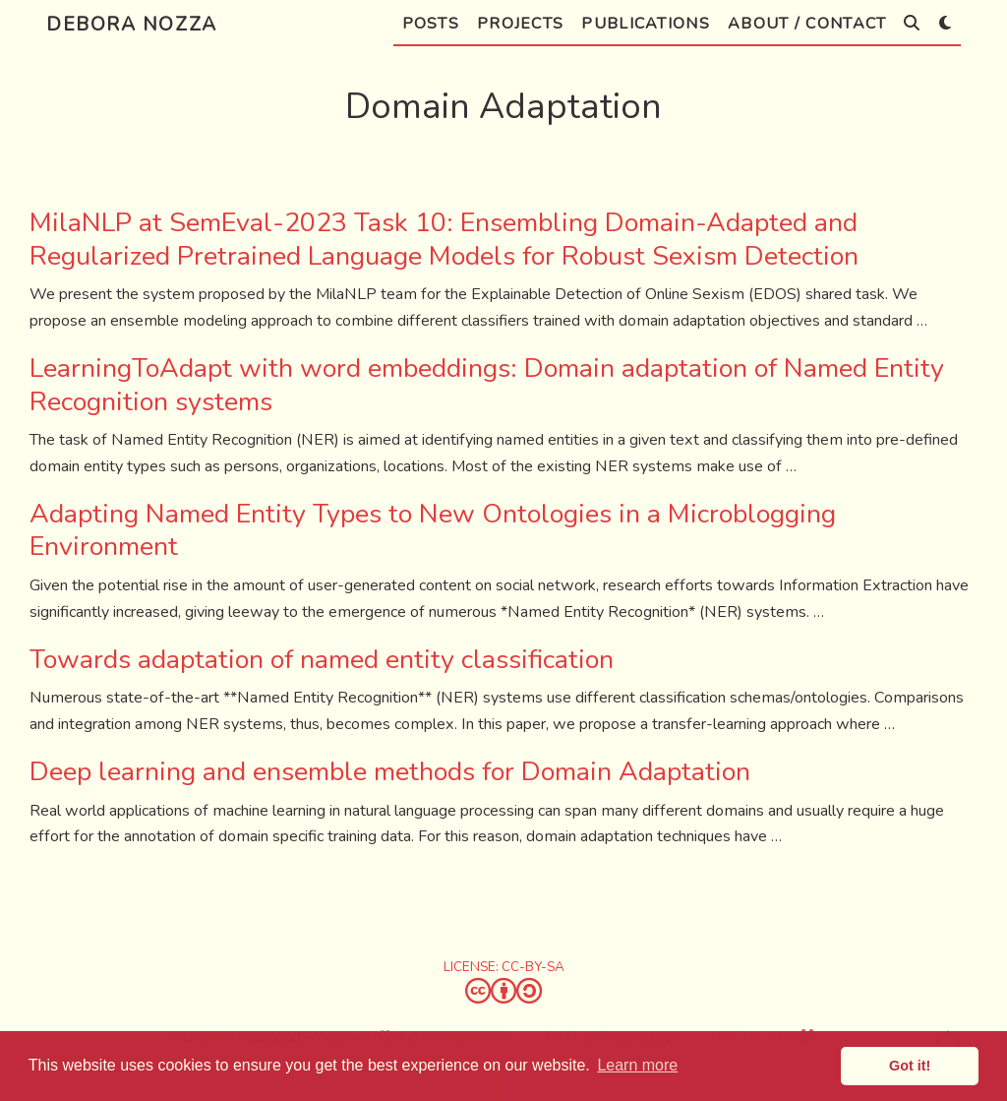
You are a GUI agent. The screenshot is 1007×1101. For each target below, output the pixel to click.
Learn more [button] (637, 1065)
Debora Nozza (131, 24)
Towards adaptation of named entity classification (322, 660)
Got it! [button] (909, 1065)
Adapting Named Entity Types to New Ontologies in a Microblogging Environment (433, 531)
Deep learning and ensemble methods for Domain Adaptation (390, 772)
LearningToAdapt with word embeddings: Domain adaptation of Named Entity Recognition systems (487, 385)
